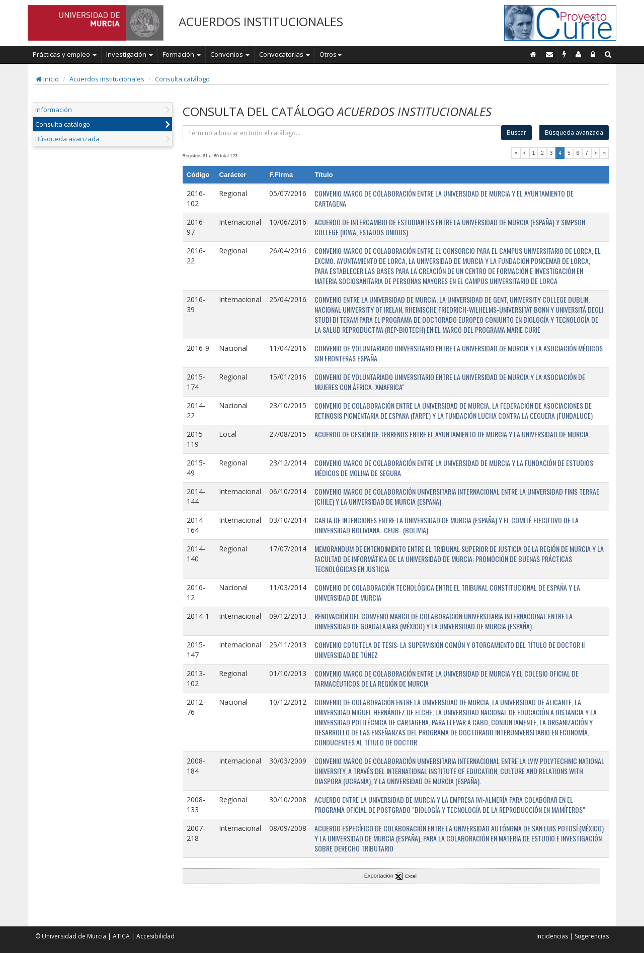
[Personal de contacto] (578, 54)
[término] (342, 132)
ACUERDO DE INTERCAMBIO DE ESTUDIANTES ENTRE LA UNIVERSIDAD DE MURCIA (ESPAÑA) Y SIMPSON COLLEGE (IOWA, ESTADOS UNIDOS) (449, 227)
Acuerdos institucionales (106, 78)
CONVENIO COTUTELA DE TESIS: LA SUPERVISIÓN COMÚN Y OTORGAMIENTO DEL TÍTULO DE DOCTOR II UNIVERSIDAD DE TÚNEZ (449, 649)
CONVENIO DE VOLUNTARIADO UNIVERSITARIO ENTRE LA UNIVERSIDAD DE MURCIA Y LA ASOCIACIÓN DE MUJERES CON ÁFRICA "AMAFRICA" (449, 381)
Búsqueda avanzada (67, 138)
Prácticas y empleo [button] (65, 54)
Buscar (516, 132)
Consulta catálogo (182, 78)
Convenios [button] (230, 54)
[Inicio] (533, 54)
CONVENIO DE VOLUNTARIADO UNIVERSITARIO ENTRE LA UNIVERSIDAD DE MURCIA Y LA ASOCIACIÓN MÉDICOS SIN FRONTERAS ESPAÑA (458, 353)
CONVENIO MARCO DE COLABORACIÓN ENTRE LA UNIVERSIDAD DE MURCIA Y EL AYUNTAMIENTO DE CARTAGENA (444, 198)
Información (53, 109)
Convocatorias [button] (284, 54)
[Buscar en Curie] (608, 54)
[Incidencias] (564, 54)
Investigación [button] (129, 54)
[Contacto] (549, 54)
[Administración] (593, 54)
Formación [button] (182, 54)
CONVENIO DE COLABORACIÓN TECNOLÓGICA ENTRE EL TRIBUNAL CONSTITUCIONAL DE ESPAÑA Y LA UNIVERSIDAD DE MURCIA (447, 592)
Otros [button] (330, 54)
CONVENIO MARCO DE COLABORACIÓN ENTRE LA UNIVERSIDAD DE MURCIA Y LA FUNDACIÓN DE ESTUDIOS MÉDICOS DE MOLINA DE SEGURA (453, 467)
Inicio (47, 78)
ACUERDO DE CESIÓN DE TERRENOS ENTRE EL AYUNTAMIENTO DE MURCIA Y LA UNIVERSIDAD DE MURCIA (451, 434)
